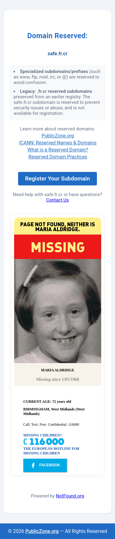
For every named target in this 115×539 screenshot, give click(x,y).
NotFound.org (70, 496)
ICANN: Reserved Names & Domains (58, 143)
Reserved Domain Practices (58, 157)
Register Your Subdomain (57, 178)
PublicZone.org (58, 136)
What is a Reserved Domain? (58, 150)
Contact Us (57, 200)
